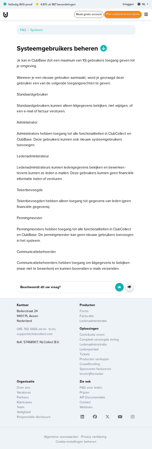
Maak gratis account (89, 14)
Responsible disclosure (34, 416)
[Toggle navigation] (146, 14)
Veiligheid (24, 412)
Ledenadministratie (93, 320)
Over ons (23, 387)
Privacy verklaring (93, 436)
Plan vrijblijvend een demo (123, 14)
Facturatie (87, 316)
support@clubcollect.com (35, 334)
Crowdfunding (90, 364)
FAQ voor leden (91, 387)
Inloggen (128, 4)
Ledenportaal (89, 349)
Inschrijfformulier (92, 373)
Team (20, 407)
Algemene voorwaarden (61, 436)
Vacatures (24, 392)
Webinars (86, 407)
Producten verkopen (94, 359)
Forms (84, 311)
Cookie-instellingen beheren (76, 441)
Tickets (85, 354)
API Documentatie (92, 397)
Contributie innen (92, 334)
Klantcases (24, 402)
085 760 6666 (36, 329)
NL (142, 4)
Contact (85, 402)
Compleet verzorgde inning (99, 339)
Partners (23, 397)
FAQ (23, 30)
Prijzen (84, 392)
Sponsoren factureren (95, 368)
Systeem (36, 30)
